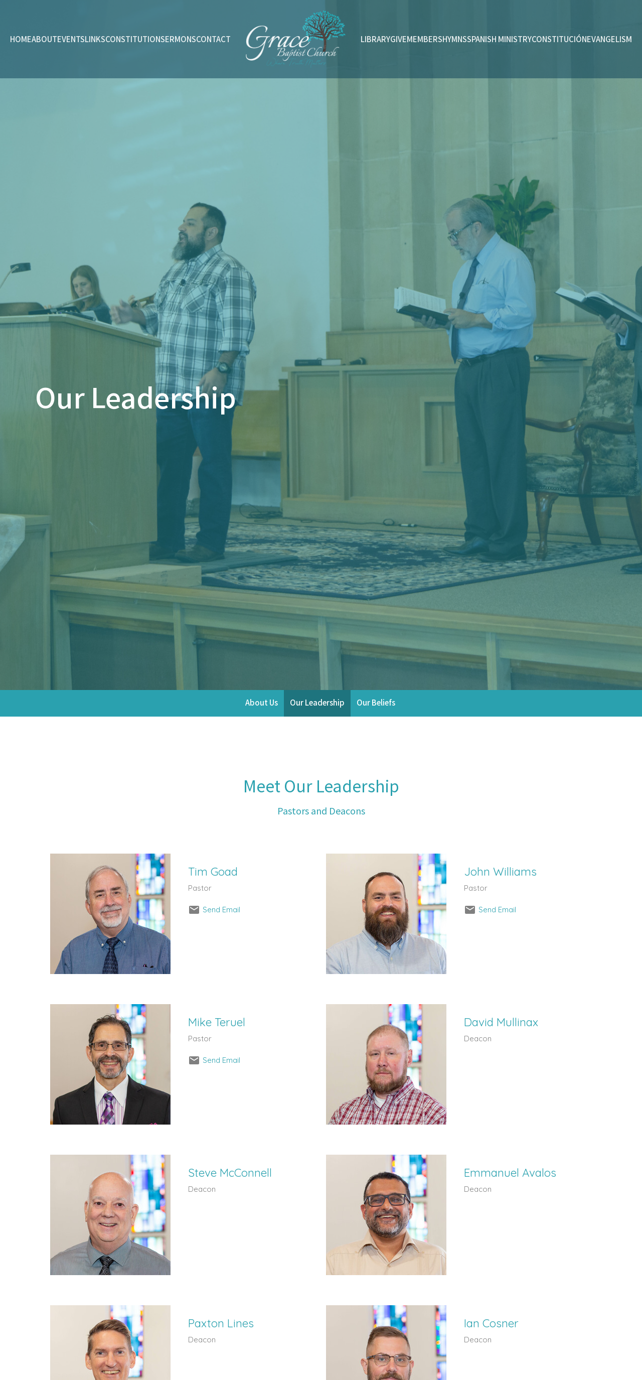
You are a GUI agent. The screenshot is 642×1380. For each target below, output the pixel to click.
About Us (261, 702)
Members (424, 39)
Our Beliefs (376, 702)
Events (71, 39)
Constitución (559, 39)
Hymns (454, 39)
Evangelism (609, 39)
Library (375, 39)
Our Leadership (317, 702)
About (44, 39)
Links (95, 39)
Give (398, 39)
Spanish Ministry (499, 39)
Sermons (178, 39)
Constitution (132, 39)
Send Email (221, 909)
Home (21, 39)
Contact (213, 39)
